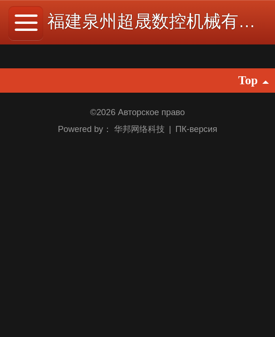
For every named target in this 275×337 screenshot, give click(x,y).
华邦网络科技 (140, 129)
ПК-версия (196, 129)
